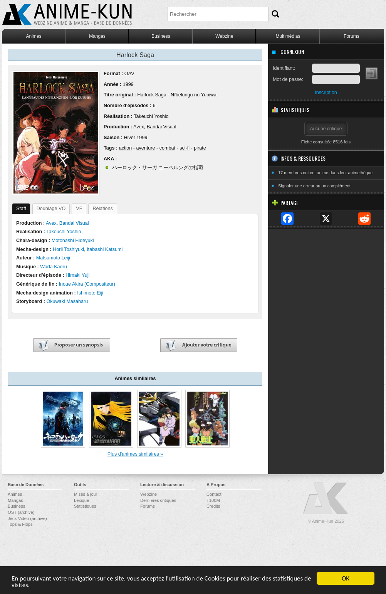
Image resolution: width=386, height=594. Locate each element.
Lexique (81, 500)
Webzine (224, 36)
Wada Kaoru (53, 266)
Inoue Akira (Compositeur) (87, 284)
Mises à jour (85, 494)
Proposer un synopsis (71, 345)
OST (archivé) (21, 512)
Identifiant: (284, 68)
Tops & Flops (20, 524)
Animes (33, 36)
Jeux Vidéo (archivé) (27, 518)
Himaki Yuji (77, 275)
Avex (138, 127)
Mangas (97, 36)
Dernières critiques (158, 500)
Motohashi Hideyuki (73, 240)
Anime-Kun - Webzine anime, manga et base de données (67, 14)
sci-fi (185, 148)
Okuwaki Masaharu (67, 301)
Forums (351, 36)
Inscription (326, 92)
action (125, 148)
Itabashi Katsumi (105, 249)
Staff (21, 208)
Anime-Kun (326, 498)
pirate (200, 148)
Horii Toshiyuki (68, 249)
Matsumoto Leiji (53, 258)
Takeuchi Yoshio (151, 116)
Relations (102, 208)
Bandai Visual (161, 127)
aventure (145, 148)
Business (160, 36)
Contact (214, 494)
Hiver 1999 (135, 137)
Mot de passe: (288, 79)
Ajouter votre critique (198, 345)
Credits (213, 506)
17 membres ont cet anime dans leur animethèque (325, 172)
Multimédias (287, 36)
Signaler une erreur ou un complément (314, 185)
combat (167, 148)
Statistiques (85, 506)
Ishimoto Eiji (90, 293)
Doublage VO (51, 208)
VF (79, 208)
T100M (213, 500)
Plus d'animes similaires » (135, 454)
